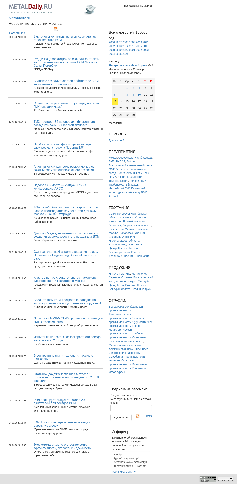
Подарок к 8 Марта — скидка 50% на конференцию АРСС (60, 186)
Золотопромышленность (124, 352)
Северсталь (125, 157)
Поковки (130, 285)
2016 (139, 46)
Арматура (130, 281)
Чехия (142, 217)
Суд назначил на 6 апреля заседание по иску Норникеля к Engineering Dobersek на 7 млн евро (66, 255)
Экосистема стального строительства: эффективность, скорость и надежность (62, 446)
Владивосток (117, 244)
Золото (125, 289)
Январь (113, 65)
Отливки (126, 277)
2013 (119, 46)
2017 (146, 46)
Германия (115, 225)
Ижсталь (123, 176)
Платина (124, 273)
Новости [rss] (17, 32)
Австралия (128, 236)
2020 (125, 49)
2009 (132, 42)
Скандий (143, 281)
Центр (113, 248)
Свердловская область (137, 225)
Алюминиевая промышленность (129, 348)
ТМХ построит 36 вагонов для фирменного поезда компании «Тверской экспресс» (64, 123)
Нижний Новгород (134, 221)
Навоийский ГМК (119, 188)
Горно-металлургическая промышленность (125, 329)
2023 (146, 49)
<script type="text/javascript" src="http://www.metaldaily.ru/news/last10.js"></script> (131, 460)
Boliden (131, 161)
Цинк (112, 285)
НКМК (112, 176)
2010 (139, 42)
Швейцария (142, 256)
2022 (139, 49)
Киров (139, 244)
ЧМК (144, 192)
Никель (113, 273)
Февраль (124, 65)
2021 (132, 49)
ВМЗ (111, 161)
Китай (134, 217)
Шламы (141, 285)
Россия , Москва (128, 248)
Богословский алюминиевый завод (130, 165)
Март (134, 65)
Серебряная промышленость (127, 356)
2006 (112, 42)
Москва (113, 232)
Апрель (142, 65)
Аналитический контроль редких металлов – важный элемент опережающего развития (65, 168)
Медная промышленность (125, 345)
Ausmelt (114, 196)
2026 (125, 53)
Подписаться (121, 417)
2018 (112, 49)
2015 (132, 46)
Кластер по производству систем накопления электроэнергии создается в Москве (66, 279)
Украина (130, 229)
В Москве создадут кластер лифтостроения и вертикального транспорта (66, 82)
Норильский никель (130, 173)
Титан (120, 285)
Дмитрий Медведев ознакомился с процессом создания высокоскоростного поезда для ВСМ (67, 235)
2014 (125, 46)
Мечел (113, 157)
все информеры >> (124, 471)
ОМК (112, 169)
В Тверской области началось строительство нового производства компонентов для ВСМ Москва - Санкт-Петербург (66, 211)
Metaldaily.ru (19, 18)
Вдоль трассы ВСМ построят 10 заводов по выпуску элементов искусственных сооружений (67, 301)
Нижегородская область (124, 240)
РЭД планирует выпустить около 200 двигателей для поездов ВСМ (60, 401)
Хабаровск (126, 232)
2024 (112, 53)
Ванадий (114, 289)
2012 (112, 46)
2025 (119, 53)
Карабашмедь (143, 157)
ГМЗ (146, 173)
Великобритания (119, 252)
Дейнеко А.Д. (117, 140)
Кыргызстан (116, 229)
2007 (119, 42)
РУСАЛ (120, 161)
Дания (130, 244)
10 (139, 94)
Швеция (128, 256)
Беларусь (115, 236)
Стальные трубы (142, 289)
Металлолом (140, 273)
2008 (125, 42)
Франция (139, 232)
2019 (119, 49)
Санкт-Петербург (119, 213)
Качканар (142, 229)
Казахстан (115, 221)
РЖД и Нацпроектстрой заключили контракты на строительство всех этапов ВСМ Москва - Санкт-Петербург (66, 62)
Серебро (114, 277)
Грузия (124, 217)
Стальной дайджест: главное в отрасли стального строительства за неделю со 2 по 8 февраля (66, 377)
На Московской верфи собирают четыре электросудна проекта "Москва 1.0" (62, 146)
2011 (146, 42)
